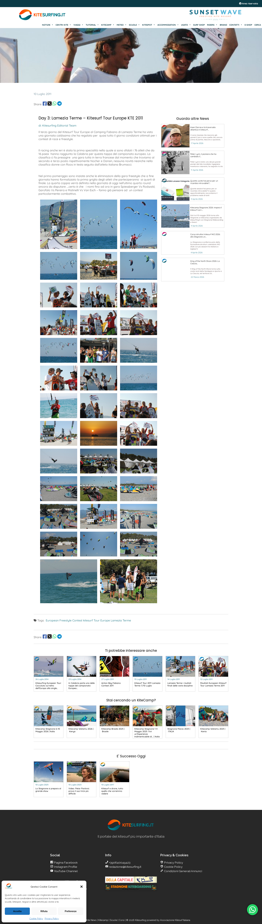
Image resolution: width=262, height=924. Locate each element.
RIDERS (212, 25)
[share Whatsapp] (54, 104)
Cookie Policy (36, 918)
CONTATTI (235, 25)
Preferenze (71, 911)
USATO (186, 25)
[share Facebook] (45, 104)
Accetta (17, 911)
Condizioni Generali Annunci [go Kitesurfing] (182, 871)
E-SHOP (248, 25)
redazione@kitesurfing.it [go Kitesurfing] (124, 866)
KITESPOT (148, 25)
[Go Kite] (42, 19)
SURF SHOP (199, 25)
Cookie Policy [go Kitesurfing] (173, 866)
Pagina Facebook (65, 862)
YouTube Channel (65, 871)
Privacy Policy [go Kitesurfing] (173, 862)
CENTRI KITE (63, 25)
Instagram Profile (65, 866)
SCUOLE (134, 25)
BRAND (223, 25)
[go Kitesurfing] (192, 135)
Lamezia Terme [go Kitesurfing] (121, 620)
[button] (81, 886)
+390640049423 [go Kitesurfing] (119, 862)
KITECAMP (107, 25)
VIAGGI (78, 25)
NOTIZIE (47, 25)
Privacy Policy (52, 918)
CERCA (257, 25)
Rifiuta (43, 911)
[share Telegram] (59, 104)
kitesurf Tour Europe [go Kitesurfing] (96, 620)
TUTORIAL (92, 25)
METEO (122, 25)
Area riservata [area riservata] (248, 3)
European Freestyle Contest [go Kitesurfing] (64, 620)
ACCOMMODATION (168, 25)
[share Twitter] (50, 104)
